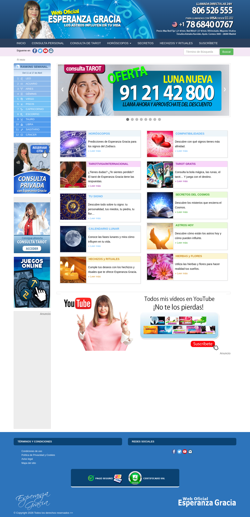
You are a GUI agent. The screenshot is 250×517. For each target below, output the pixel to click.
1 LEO (24, 78)
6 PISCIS (25, 104)
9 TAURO (25, 119)
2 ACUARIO (27, 83)
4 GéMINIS (27, 94)
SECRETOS (146, 43)
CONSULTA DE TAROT (85, 43)
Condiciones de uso (31, 451)
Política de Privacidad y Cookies (38, 455)
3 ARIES (25, 88)
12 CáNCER (26, 134)
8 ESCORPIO (28, 114)
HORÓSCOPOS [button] (119, 43)
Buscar (226, 51)
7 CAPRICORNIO (30, 109)
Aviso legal (27, 459)
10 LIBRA (24, 124)
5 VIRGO (25, 99)
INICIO (21, 43)
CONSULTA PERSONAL (48, 43)
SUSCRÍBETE (208, 43)
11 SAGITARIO (27, 129)
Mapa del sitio (28, 463)
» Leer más (94, 150)
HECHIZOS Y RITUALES (176, 43)
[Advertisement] (32, 374)
